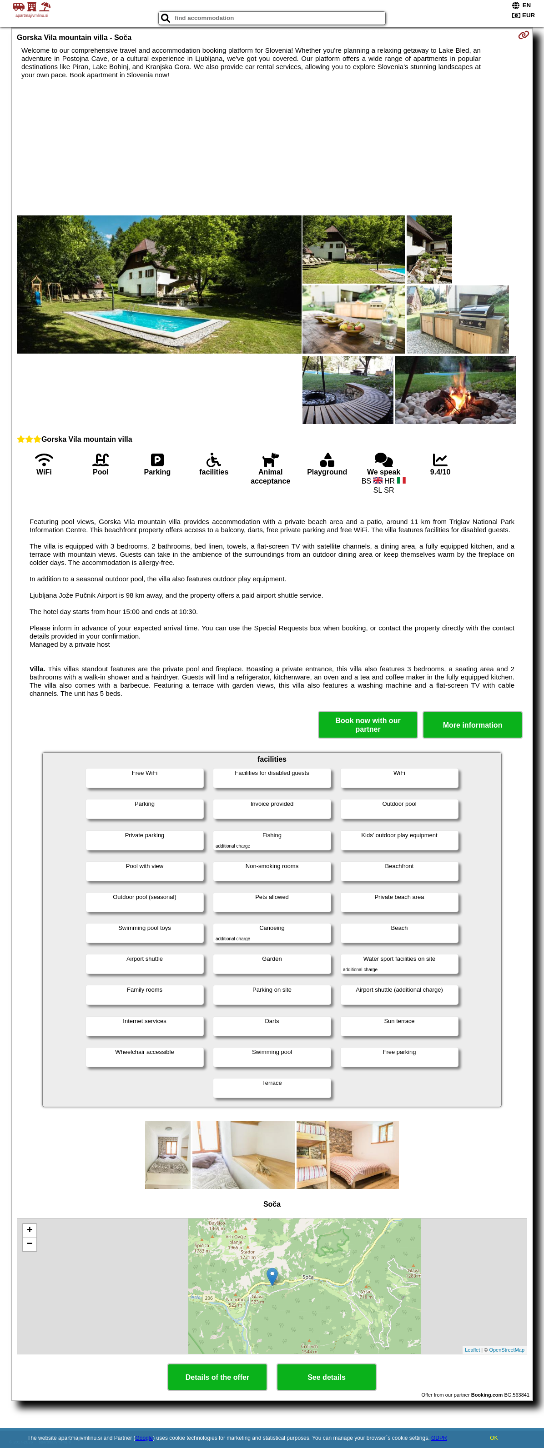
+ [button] (30, 1231)
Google (144, 1438)
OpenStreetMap (506, 1350)
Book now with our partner (368, 725)
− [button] (30, 1244)
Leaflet (472, 1350)
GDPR (439, 1438)
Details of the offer (217, 1377)
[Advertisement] (272, 147)
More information (473, 725)
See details (326, 1377)
